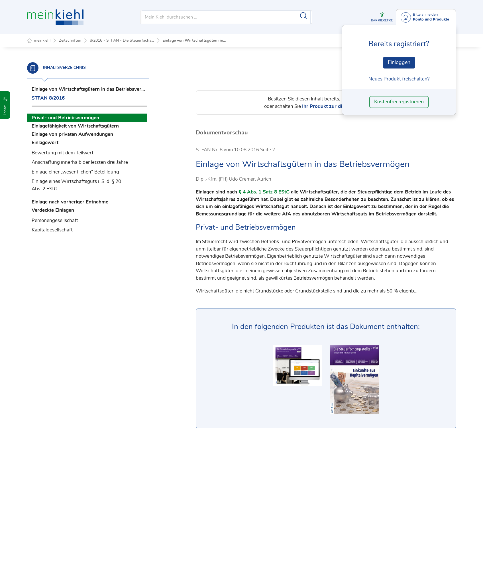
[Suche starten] (303, 15)
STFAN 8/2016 (48, 98)
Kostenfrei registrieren (399, 101)
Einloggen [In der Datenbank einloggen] (399, 62)
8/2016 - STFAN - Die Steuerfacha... (122, 41)
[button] (382, 17)
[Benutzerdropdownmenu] (426, 17)
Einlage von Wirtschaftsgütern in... (194, 41)
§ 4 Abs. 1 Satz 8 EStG (264, 192)
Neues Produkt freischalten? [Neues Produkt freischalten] (399, 78)
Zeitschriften (70, 41)
